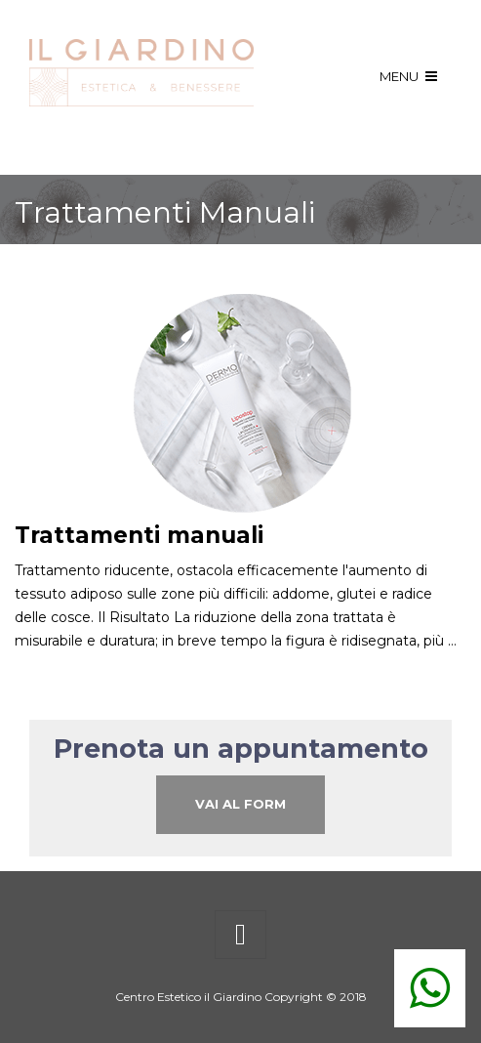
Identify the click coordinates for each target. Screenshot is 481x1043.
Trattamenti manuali (139, 535)
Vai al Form (240, 804)
